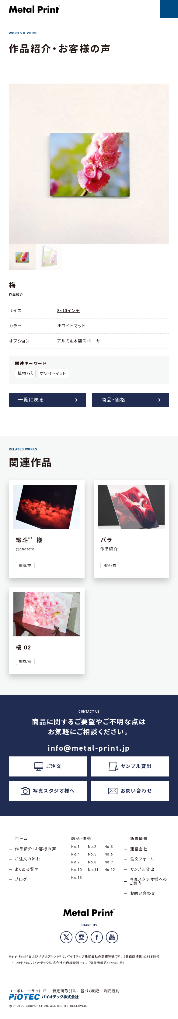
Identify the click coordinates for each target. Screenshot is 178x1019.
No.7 (75, 862)
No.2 (92, 846)
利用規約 (112, 991)
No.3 (108, 846)
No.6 (108, 854)
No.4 (75, 854)
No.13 (76, 877)
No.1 (75, 846)
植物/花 (25, 373)
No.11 (93, 869)
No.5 (92, 854)
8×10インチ (68, 311)
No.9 (108, 862)
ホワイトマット (53, 373)
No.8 (92, 862)
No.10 (76, 869)
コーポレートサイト (28, 991)
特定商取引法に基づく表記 (75, 991)
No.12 (109, 869)
